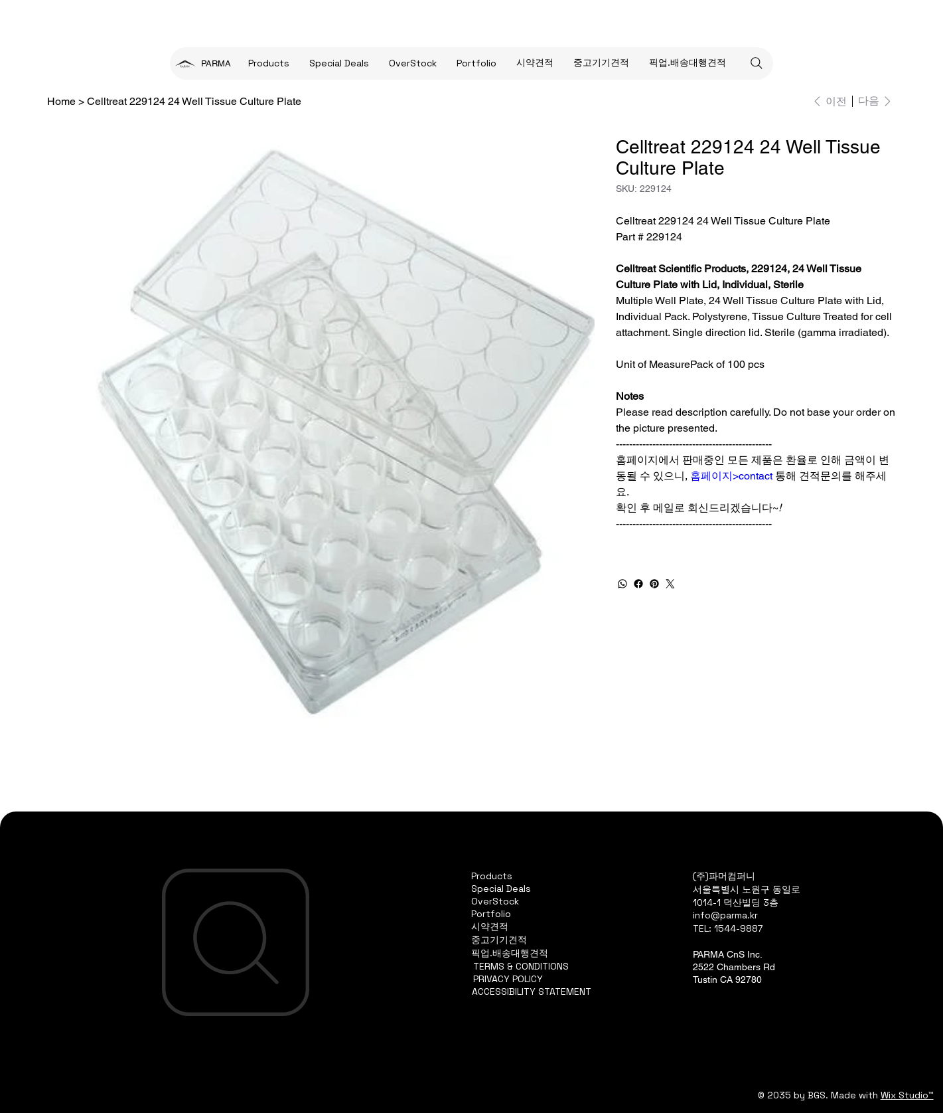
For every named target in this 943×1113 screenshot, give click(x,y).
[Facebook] (638, 583)
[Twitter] (670, 583)
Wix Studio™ (907, 1095)
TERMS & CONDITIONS (521, 966)
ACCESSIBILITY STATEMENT (531, 991)
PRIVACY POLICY (508, 979)
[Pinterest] (654, 583)
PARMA (216, 63)
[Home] (61, 101)
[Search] (756, 63)
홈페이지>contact (731, 476)
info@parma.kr (725, 915)
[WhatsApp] (622, 583)
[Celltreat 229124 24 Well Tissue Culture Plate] (194, 101)
